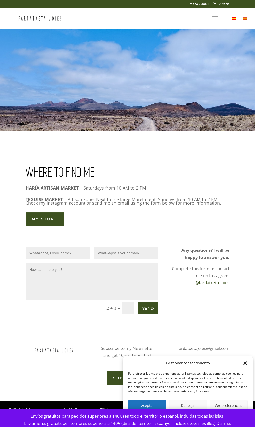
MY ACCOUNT (199, 4)
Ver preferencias (228, 405)
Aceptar (147, 405)
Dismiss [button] (223, 423)
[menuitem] (234, 23)
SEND (148, 308)
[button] (245, 363)
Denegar (188, 405)
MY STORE (44, 218)
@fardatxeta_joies (212, 282)
